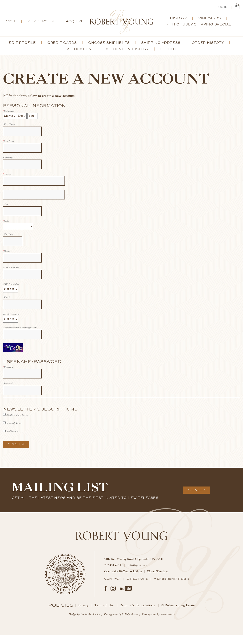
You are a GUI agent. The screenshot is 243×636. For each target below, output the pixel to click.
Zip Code (8, 235)
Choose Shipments (109, 43)
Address (7, 175)
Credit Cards (62, 43)
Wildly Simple (130, 615)
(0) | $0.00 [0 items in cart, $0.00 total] (237, 7)
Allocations (80, 50)
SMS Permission (11, 285)
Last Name (8, 142)
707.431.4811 (112, 566)
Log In (222, 7)
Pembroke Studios (90, 615)
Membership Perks (172, 579)
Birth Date (8, 112)
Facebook (105, 589)
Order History (208, 43)
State (6, 222)
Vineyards (209, 19)
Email (6, 298)
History (178, 19)
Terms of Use (104, 606)
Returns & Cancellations (137, 606)
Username (8, 368)
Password (7, 384)
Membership (40, 22)
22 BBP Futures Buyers (17, 416)
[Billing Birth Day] (22, 117)
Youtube (126, 589)
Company (7, 158)
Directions (137, 579)
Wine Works (167, 615)
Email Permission (11, 315)
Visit (11, 22)
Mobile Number (10, 268)
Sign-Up (196, 491)
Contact (112, 579)
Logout (168, 50)
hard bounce (12, 432)
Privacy (83, 606)
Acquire (75, 22)
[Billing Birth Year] (32, 117)
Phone (6, 252)
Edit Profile (22, 43)
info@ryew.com (137, 566)
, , (133, 560)
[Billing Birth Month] (9, 117)
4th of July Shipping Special (199, 25)
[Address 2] (34, 195)
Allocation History (127, 50)
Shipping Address (160, 43)
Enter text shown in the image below (20, 328)
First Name (8, 125)
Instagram (113, 589)
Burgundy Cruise (14, 424)
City (5, 205)
